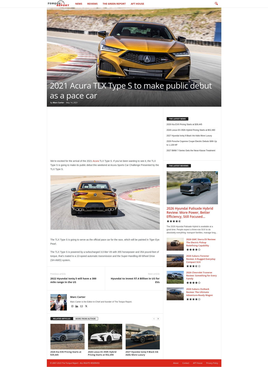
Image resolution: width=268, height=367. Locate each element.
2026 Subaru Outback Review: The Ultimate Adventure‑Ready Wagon (199, 292)
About (175, 363)
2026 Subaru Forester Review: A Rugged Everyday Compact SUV (200, 259)
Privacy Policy (212, 363)
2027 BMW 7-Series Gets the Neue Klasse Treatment (191, 150)
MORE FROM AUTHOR (86, 318)
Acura (96, 161)
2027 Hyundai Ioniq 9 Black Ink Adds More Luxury (142, 353)
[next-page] (158, 319)
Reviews (92, 3)
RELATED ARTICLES (61, 318)
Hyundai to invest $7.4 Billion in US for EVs (135, 280)
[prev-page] (154, 319)
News (78, 3)
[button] (216, 4)
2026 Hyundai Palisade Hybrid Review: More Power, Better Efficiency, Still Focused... (190, 212)
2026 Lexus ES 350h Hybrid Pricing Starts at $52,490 (102, 353)
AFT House (137, 3)
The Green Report (114, 3)
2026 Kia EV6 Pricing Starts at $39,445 (65, 353)
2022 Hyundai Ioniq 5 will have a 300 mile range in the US (73, 280)
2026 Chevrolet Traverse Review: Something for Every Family (201, 275)
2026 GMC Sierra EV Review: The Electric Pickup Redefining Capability (201, 242)
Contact (185, 363)
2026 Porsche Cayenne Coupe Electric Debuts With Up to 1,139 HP (192, 143)
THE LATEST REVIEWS (179, 165)
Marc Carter (58, 102)
